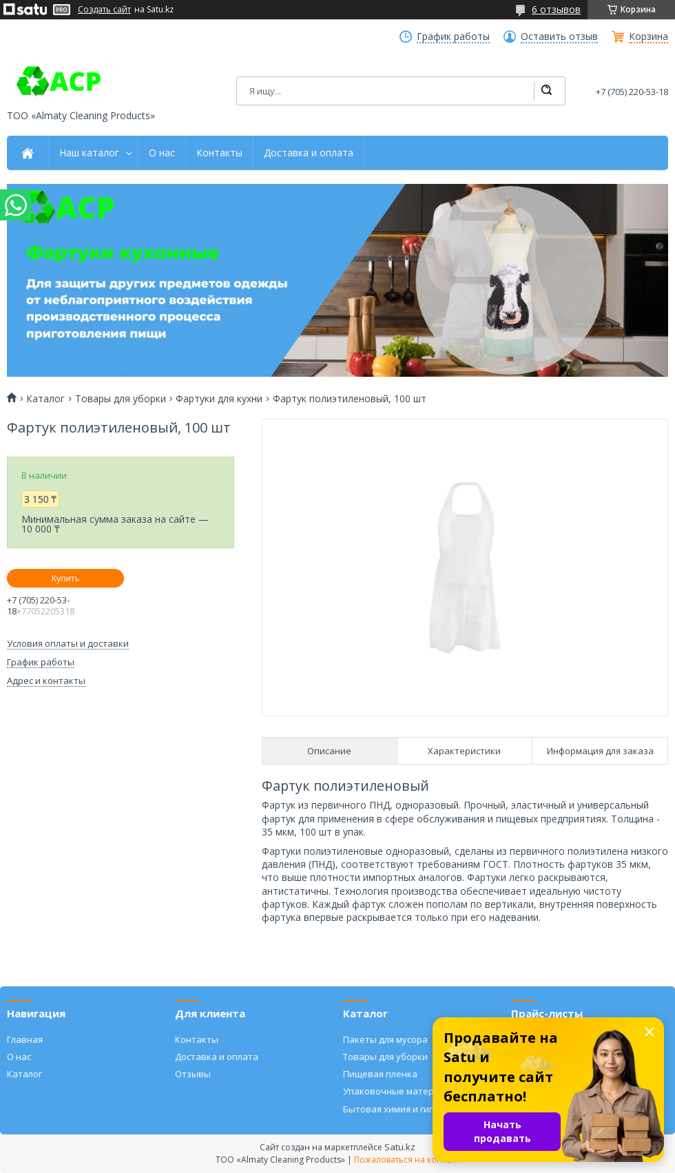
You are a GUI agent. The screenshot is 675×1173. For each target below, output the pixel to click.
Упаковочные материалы (400, 1091)
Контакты (219, 153)
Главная (25, 1039)
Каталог (45, 399)
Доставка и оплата (308, 153)
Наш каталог (89, 153)
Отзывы (193, 1074)
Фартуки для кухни (219, 399)
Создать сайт (104, 9)
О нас (162, 153)
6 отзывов (556, 9)
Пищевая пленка (380, 1074)
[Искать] (546, 91)
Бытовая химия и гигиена (399, 1109)
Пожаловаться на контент (406, 1159)
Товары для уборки (120, 399)
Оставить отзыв (559, 36)
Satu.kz (399, 1147)
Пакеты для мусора (385, 1039)
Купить (65, 578)
